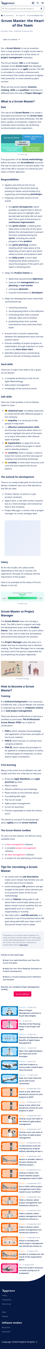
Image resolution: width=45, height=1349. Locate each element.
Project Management (22, 15)
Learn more (23, 945)
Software (5, 1316)
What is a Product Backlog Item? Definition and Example (22, 978)
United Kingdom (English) (25, 1341)
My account (6, 1327)
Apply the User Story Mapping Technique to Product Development (22, 969)
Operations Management (10, 15)
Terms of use (6, 1304)
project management (26, 848)
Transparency (6, 1300)
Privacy (4, 1295)
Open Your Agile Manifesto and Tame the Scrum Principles (21, 961)
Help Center (6, 1332)
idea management (16, 854)
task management (15, 844)
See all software (22, 994)
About (4, 1312)
